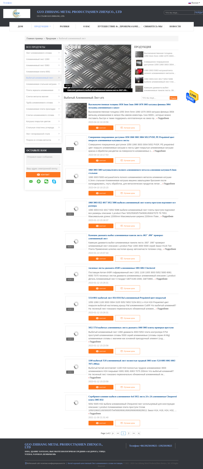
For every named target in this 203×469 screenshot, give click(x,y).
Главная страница (35, 38)
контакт (43, 174)
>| (138, 433)
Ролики (64, 26)
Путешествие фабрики (109, 26)
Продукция (42, 26)
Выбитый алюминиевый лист (39, 78)
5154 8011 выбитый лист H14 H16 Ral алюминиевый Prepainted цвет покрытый (127, 298)
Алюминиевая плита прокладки (40, 109)
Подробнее (163, 118)
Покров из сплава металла (38, 140)
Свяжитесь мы (153, 26)
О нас (86, 26)
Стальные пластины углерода (40, 127)
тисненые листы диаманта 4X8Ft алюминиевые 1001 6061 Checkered (122, 268)
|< (113, 433)
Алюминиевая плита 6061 (38, 71)
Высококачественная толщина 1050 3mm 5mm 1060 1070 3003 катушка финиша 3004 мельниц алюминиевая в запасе (159, 54)
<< (118, 433)
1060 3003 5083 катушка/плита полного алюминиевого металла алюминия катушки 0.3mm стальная (159, 72)
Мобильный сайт (32, 463)
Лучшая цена (127, 128)
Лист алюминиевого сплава (39, 53)
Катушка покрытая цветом (38, 121)
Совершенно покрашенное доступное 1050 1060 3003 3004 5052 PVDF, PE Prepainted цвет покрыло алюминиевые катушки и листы (159, 63)
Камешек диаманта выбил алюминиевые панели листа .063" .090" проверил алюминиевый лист (98, 90)
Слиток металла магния (37, 96)
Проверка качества (131, 26)
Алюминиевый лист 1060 (37, 59)
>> (134, 433)
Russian (195, 3)
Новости (175, 26)
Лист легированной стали (38, 134)
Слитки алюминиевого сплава (40, 115)
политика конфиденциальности (53, 463)
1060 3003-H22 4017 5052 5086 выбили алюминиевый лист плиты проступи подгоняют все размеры (160, 80)
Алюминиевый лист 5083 (37, 65)
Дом (20, 26)
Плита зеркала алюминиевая (39, 90)
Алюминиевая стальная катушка (41, 84)
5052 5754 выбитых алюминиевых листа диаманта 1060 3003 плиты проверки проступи (131, 327)
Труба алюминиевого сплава (39, 103)
